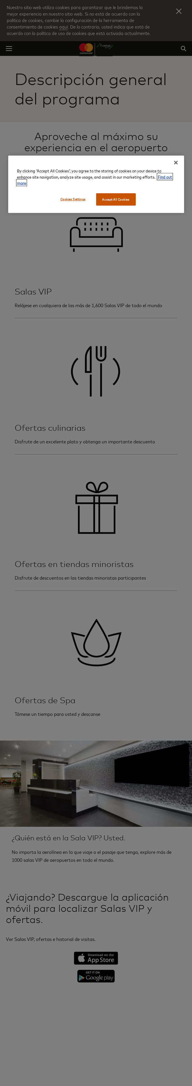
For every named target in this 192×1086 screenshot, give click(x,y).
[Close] (175, 162)
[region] (96, 184)
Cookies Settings (73, 199)
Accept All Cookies (115, 199)
